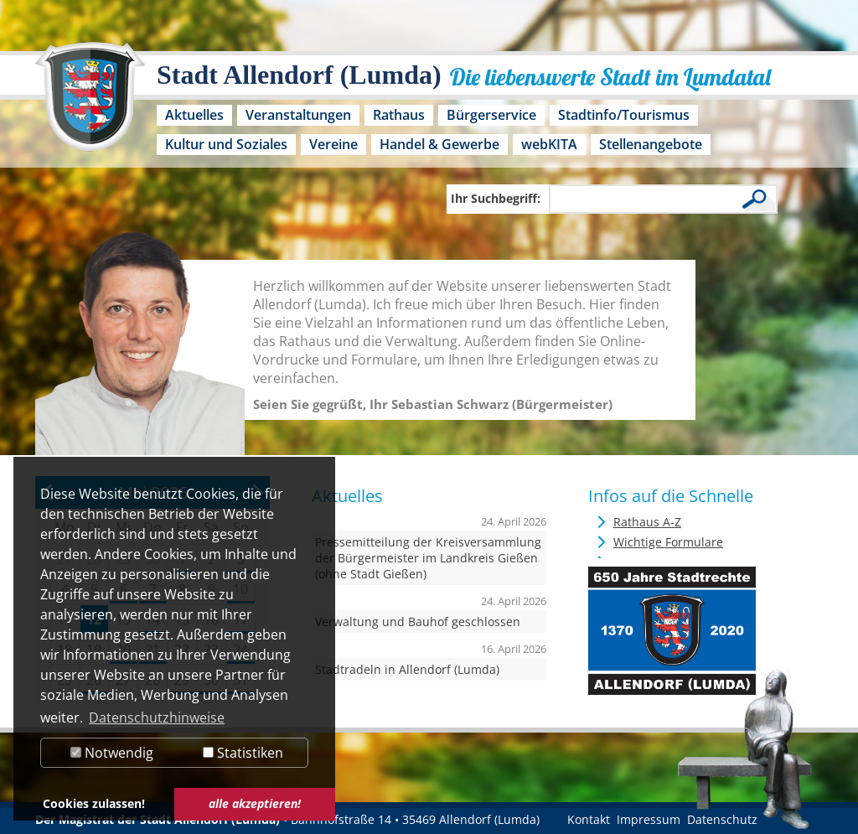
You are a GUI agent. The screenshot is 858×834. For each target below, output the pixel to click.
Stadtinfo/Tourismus (624, 115)
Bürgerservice (491, 115)
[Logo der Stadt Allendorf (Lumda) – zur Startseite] (90, 104)
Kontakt (588, 819)
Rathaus (399, 115)
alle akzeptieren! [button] (255, 803)
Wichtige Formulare (668, 542)
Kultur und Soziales (226, 144)
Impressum (648, 819)
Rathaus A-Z (647, 522)
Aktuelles (194, 115)
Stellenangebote (650, 144)
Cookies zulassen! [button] (94, 803)
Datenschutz (722, 819)
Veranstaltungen (298, 115)
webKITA (549, 144)
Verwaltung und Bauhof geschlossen (417, 621)
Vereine (333, 144)
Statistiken (243, 752)
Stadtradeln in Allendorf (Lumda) (407, 669)
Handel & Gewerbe (439, 144)
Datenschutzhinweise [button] (157, 717)
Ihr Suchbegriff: (495, 198)
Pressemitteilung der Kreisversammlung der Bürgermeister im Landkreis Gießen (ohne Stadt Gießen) (428, 558)
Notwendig (111, 752)
